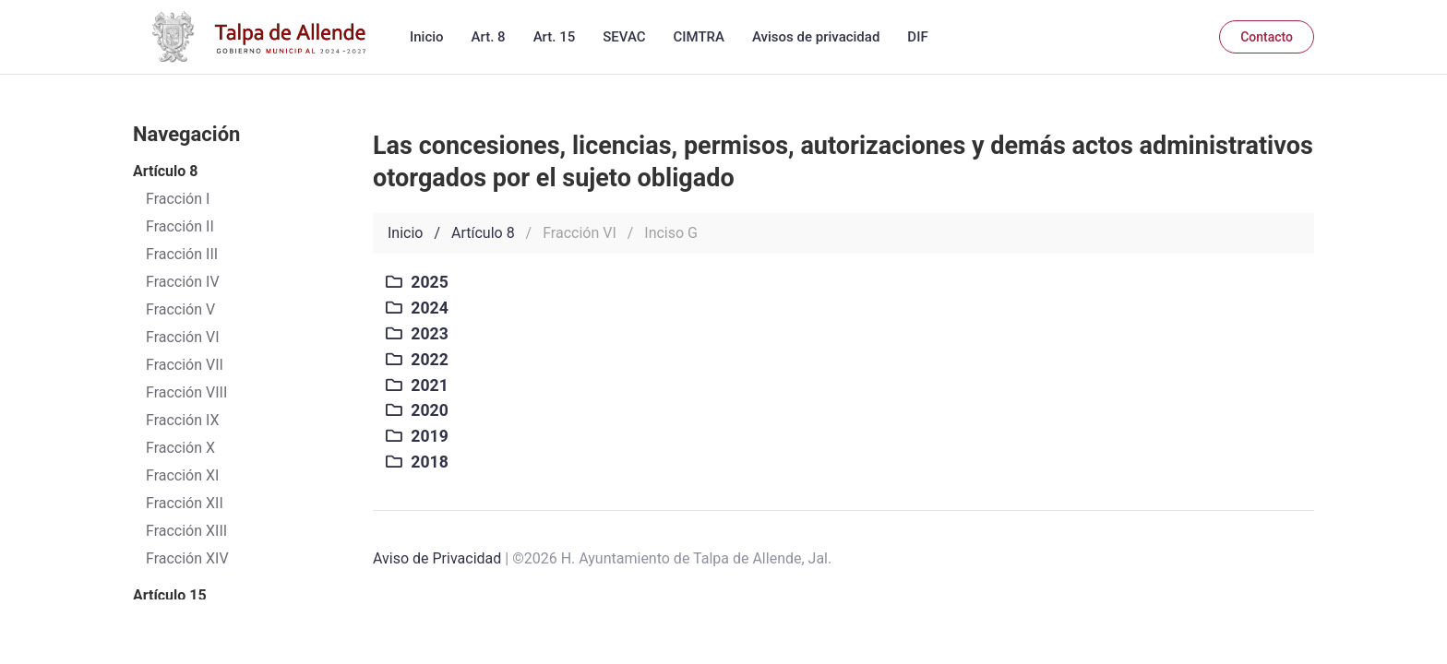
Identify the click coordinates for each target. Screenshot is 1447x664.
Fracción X (180, 447)
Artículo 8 (483, 233)
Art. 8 (489, 37)
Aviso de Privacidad (437, 558)
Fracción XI (182, 475)
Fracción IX (183, 420)
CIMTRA (699, 37)
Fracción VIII (186, 392)
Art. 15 (554, 37)
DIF (917, 37)
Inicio (427, 37)
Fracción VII (184, 365)
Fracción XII (184, 503)
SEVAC (624, 37)
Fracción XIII (186, 531)
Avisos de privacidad (815, 37)
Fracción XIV (187, 558)
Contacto (1266, 37)
